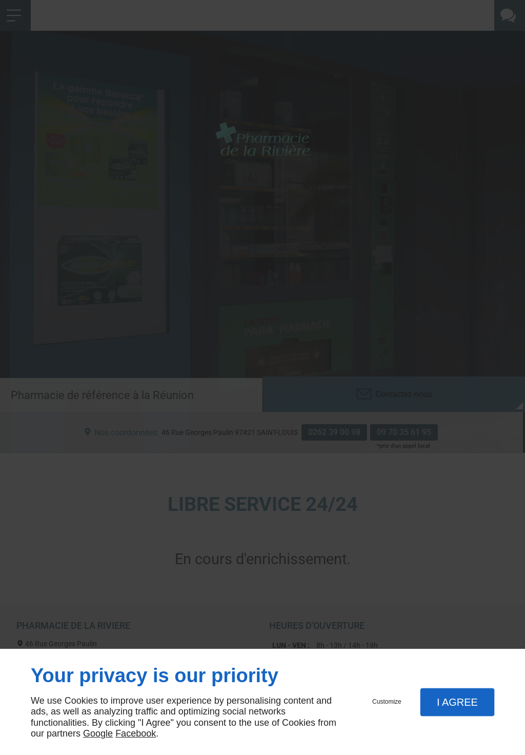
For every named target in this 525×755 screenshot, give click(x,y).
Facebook (135, 733)
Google (98, 733)
